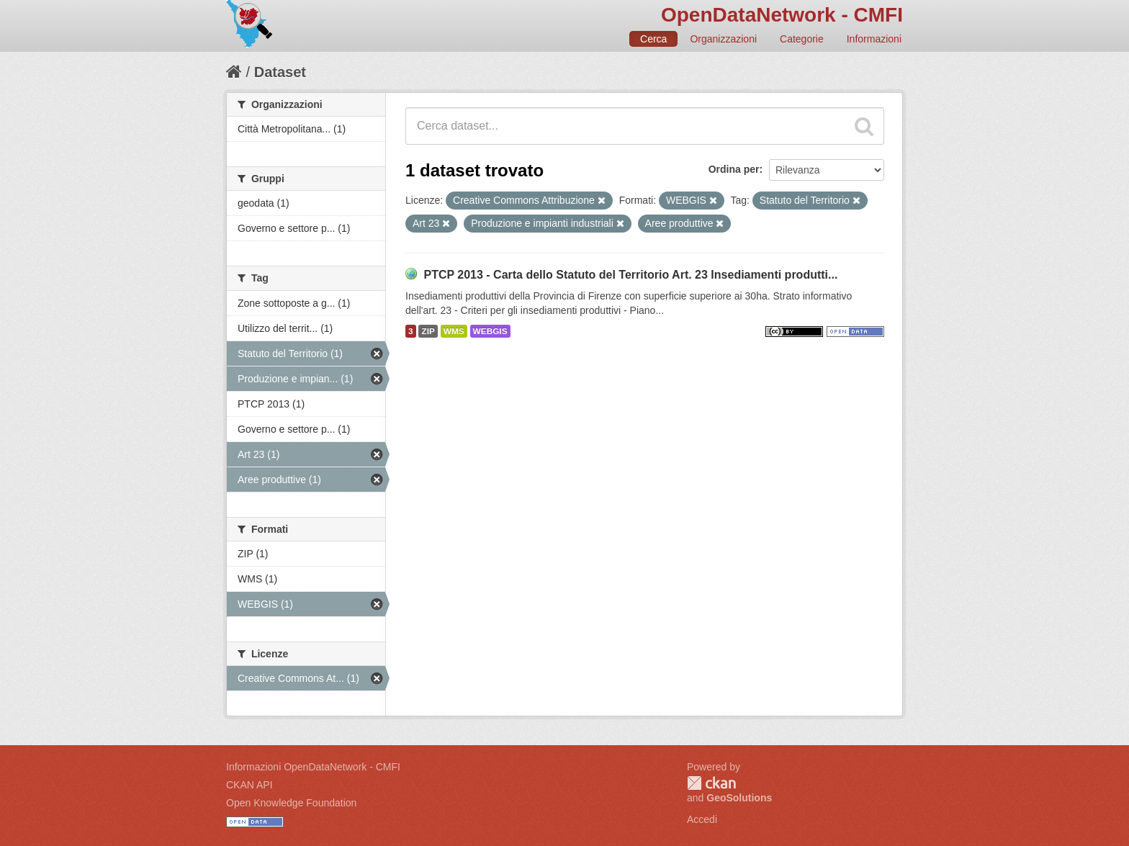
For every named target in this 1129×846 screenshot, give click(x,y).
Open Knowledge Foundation (291, 803)
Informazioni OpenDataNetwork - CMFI (313, 767)
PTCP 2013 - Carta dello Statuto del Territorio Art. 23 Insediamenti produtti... (630, 275)
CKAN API (249, 785)
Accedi (702, 819)
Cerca (653, 39)
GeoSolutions (739, 798)
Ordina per (734, 169)
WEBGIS (490, 331)
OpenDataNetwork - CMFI (782, 15)
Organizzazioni (723, 39)
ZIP (427, 331)
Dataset (280, 72)
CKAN (711, 783)
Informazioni (874, 39)
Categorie (802, 39)
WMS (454, 331)
